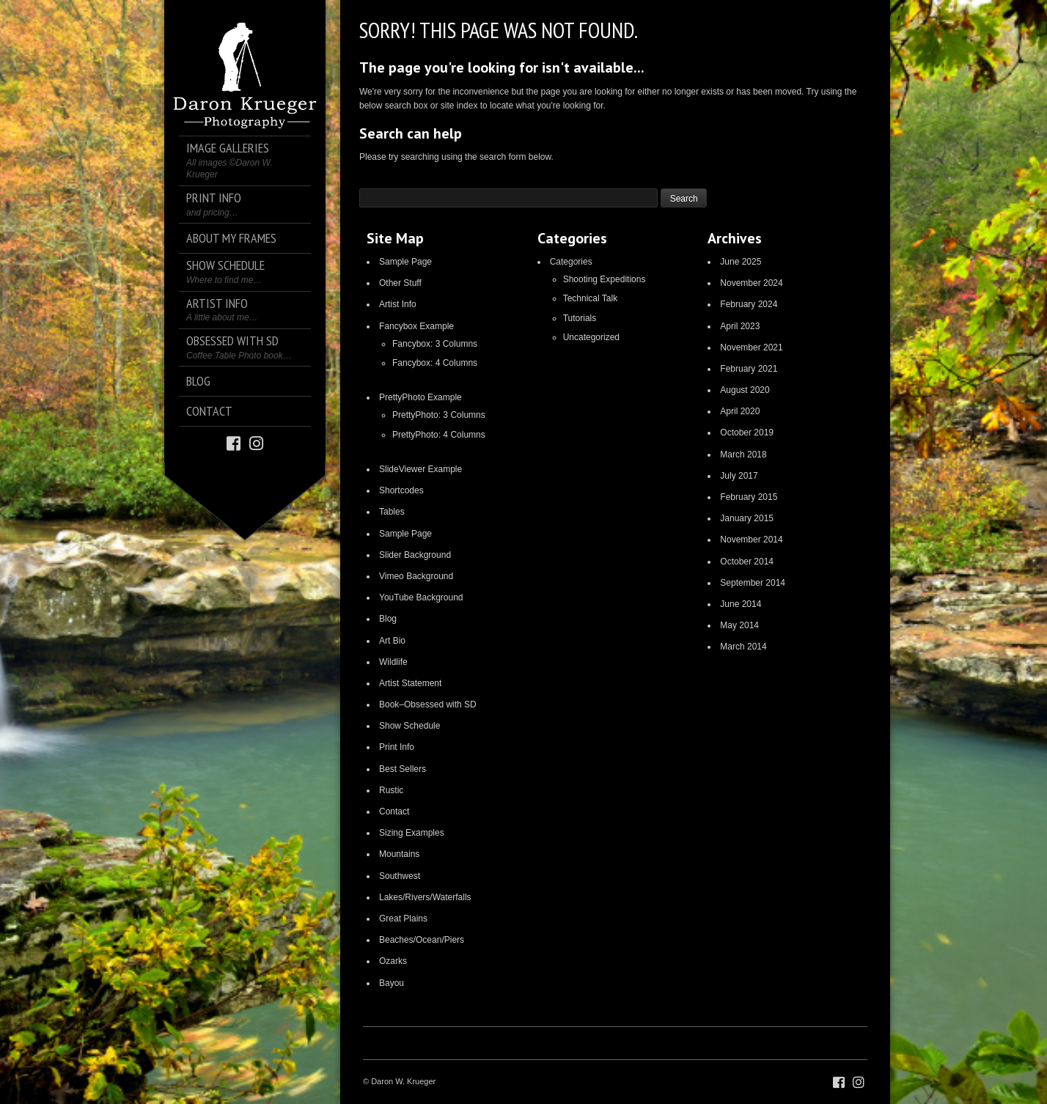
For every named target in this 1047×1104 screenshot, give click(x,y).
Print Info (396, 747)
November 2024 (751, 283)
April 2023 (740, 326)
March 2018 (743, 454)
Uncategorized (591, 337)
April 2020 (740, 411)
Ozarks (393, 961)
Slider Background (415, 555)
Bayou (391, 983)
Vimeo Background (416, 576)
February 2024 (748, 304)
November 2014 (751, 539)
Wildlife (393, 662)
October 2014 (747, 561)
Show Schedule (409, 726)
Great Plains (403, 918)
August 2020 (744, 390)
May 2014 (739, 625)
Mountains (399, 854)
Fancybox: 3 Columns (434, 344)
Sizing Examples (411, 833)
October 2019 (747, 432)
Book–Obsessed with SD (428, 704)
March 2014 (743, 646)
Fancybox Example (416, 326)
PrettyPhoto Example (420, 397)
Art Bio (392, 641)
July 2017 (738, 476)
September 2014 (752, 583)
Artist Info (397, 304)
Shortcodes (401, 490)
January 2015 (747, 518)
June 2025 (740, 262)
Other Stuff (400, 283)
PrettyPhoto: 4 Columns (438, 435)
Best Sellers (402, 769)
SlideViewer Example (420, 469)
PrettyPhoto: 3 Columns (438, 415)
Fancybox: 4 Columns (434, 363)
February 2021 (748, 369)
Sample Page (405, 262)
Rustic (391, 790)
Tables (392, 512)
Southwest (399, 876)
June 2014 (740, 604)
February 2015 (748, 497)
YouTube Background (421, 597)
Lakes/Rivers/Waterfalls (425, 897)
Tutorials (580, 318)
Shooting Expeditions (604, 279)
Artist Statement (410, 683)
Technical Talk (590, 298)
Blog (388, 619)
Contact (394, 811)
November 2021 (751, 347)
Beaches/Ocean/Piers (421, 940)
